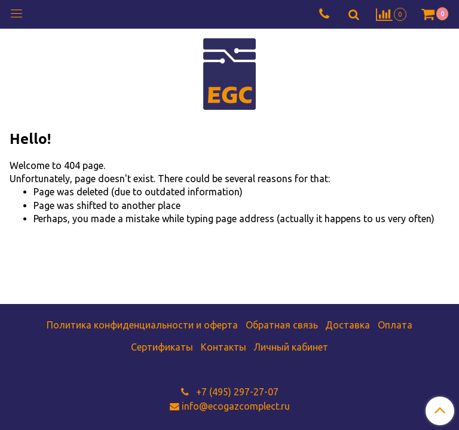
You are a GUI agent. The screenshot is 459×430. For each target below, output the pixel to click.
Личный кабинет (290, 347)
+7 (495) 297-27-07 (236, 391)
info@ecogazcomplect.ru (236, 406)
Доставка (347, 325)
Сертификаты (162, 347)
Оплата (395, 325)
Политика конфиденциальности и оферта (142, 325)
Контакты (223, 347)
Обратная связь (282, 325)
